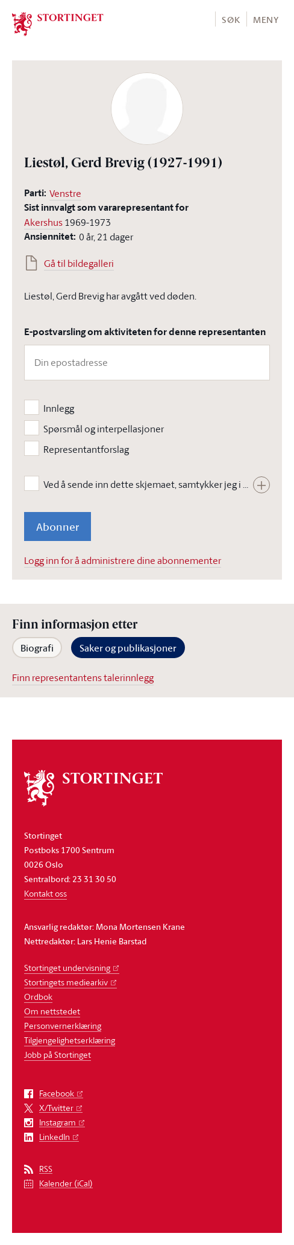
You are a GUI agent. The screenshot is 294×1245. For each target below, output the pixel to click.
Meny (266, 19)
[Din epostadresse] (147, 362)
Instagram (57, 1122)
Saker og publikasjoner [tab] (128, 648)
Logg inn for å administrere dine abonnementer (122, 560)
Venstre (65, 193)
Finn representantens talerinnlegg (83, 677)
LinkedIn (54, 1137)
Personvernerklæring (62, 1025)
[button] (230, 19)
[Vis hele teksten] (261, 484)
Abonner (57, 526)
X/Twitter (56, 1108)
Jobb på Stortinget (57, 1054)
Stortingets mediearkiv (66, 982)
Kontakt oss (45, 893)
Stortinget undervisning (67, 967)
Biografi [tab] (37, 648)
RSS (45, 1169)
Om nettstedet (52, 1011)
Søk (231, 19)
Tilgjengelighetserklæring (69, 1040)
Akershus (43, 222)
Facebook (56, 1093)
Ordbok (38, 996)
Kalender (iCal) (66, 1183)
